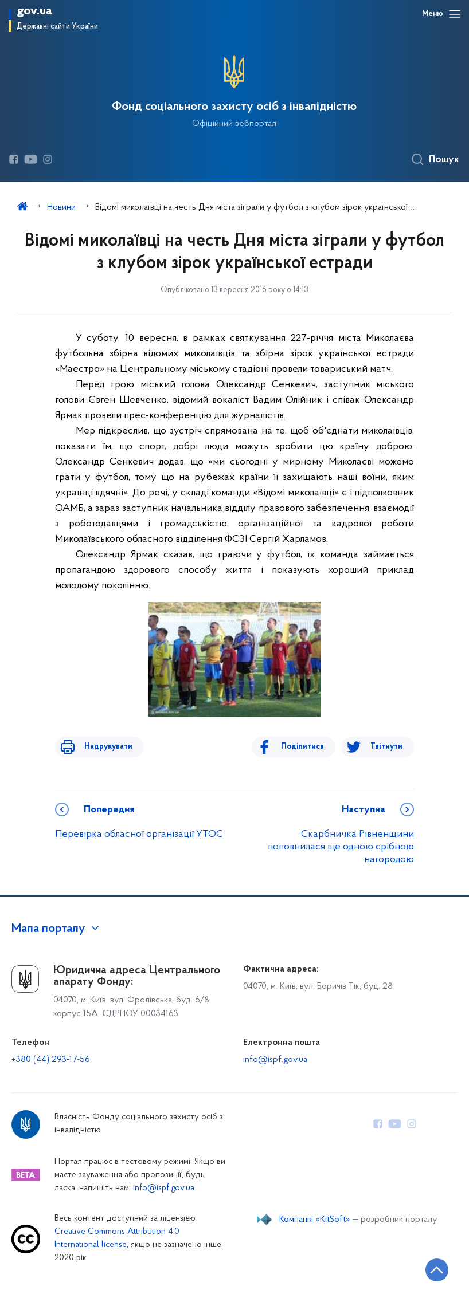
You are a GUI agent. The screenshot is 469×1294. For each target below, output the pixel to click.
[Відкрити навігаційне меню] (454, 14)
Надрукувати (102, 746)
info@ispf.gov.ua (275, 1059)
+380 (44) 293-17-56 (50, 1059)
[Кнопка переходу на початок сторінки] (426, 1268)
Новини (61, 207)
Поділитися (308, 746)
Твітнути (386, 746)
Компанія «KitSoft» (314, 1219)
